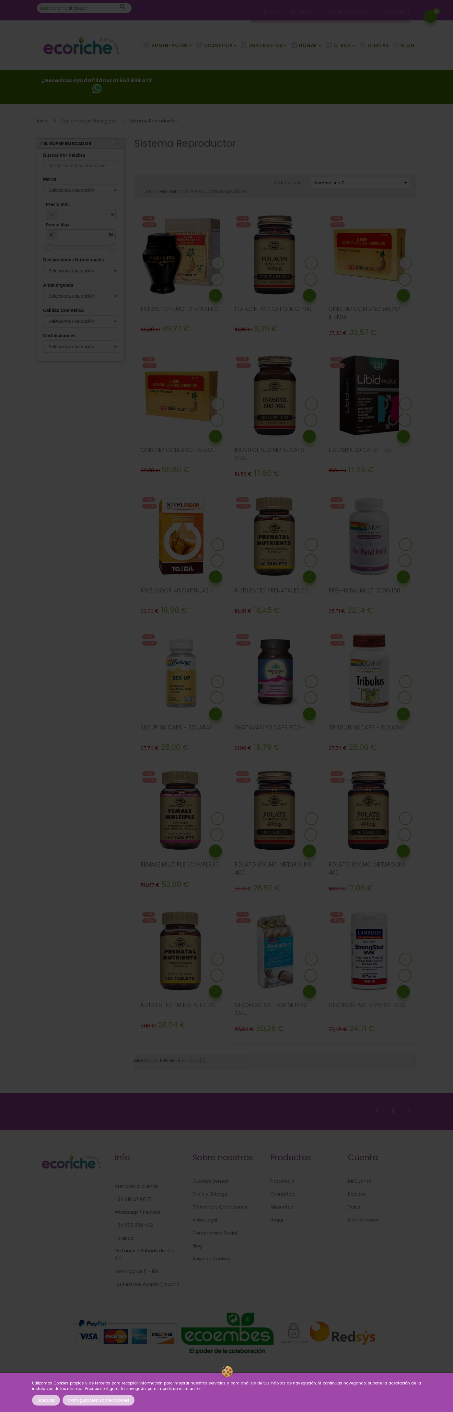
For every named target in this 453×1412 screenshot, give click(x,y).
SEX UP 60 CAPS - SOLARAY (176, 727)
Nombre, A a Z (362, 183)
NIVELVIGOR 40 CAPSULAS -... (178, 590)
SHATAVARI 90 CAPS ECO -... (272, 727)
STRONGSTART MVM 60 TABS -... (367, 1009)
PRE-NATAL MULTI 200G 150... (366, 590)
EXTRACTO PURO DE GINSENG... (181, 309)
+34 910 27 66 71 (133, 1199)
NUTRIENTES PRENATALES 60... (273, 590)
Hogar (277, 1220)
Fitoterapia (282, 1181)
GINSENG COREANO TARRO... (178, 450)
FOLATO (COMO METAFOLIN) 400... (273, 869)
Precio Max (81, 231)
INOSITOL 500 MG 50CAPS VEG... (269, 454)
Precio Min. (81, 211)
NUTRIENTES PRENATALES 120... (179, 1005)
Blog (197, 1246)
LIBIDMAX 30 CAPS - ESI (360, 450)
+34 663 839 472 (134, 1225)
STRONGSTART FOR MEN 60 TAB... (271, 1009)
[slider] (48, 246)
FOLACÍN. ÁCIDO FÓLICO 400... (274, 309)
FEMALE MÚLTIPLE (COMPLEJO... (181, 864)
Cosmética (283, 1194)
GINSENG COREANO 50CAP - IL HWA (367, 313)
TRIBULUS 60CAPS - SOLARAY (367, 727)
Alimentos (281, 1207)
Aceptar (46, 1400)
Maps (169, 1284)
